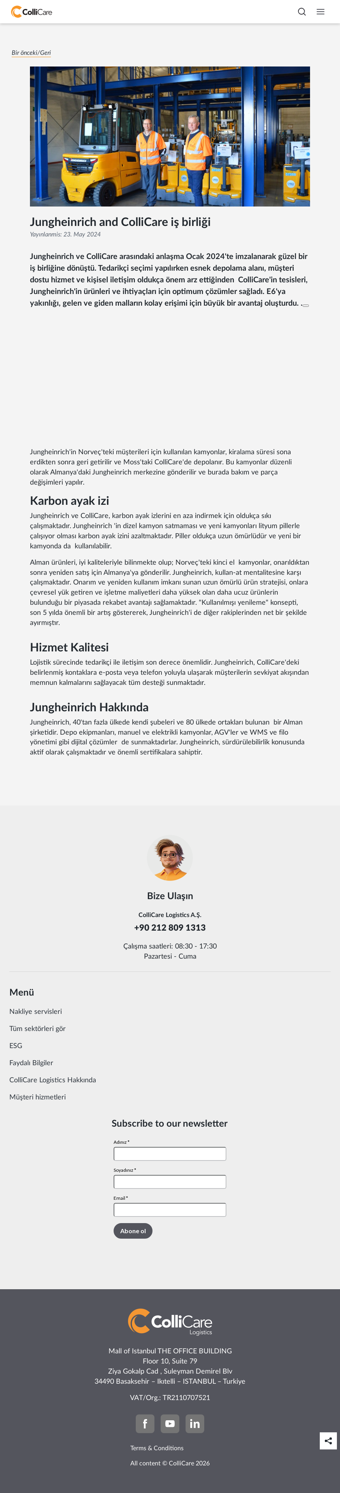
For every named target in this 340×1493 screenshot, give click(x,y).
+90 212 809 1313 (170, 928)
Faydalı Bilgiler (31, 1063)
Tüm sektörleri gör (37, 1029)
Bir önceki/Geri (31, 53)
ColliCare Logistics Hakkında (52, 1080)
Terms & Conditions (157, 1448)
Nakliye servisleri (35, 1011)
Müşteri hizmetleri (37, 1097)
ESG (15, 1046)
